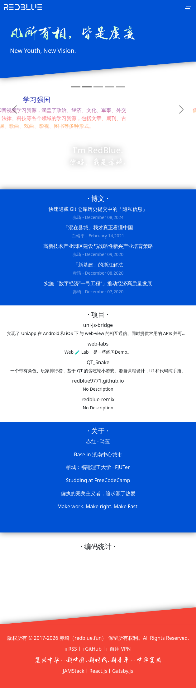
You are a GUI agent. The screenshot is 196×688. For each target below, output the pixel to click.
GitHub (92, 648)
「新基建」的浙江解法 (98, 269)
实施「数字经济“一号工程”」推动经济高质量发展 (98, 288)
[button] (14, 109)
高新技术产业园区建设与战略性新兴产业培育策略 (98, 250)
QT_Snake (98, 367)
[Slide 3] (98, 87)
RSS (71, 648)
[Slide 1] (75, 87)
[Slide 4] (109, 87)
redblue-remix (98, 404)
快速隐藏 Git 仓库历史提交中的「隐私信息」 (98, 213)
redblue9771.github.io (98, 385)
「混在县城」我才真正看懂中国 (98, 232)
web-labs (98, 348)
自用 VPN (119, 648)
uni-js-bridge (98, 329)
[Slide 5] (120, 87)
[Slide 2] (87, 87)
